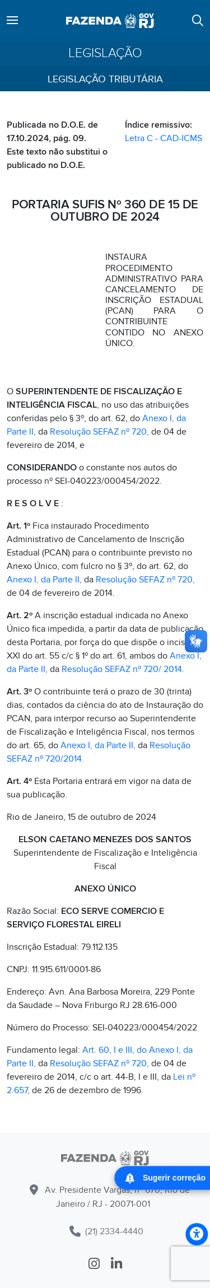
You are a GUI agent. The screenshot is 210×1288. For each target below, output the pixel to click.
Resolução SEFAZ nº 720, (99, 431)
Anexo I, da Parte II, (44, 579)
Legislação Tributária (105, 79)
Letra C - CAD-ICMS (163, 138)
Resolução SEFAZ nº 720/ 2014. (123, 669)
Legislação (105, 53)
